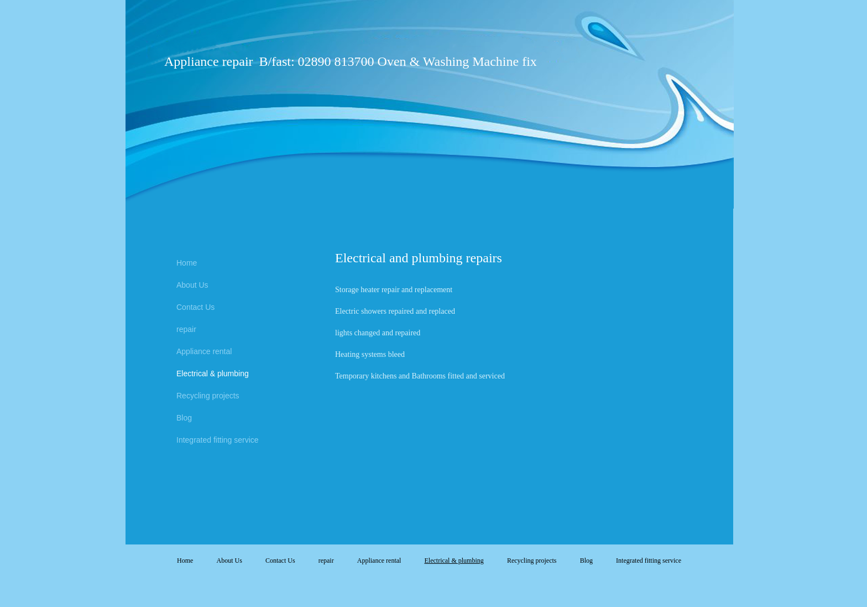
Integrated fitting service (217, 439)
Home (186, 262)
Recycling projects (207, 395)
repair (186, 329)
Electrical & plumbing (212, 373)
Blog (184, 417)
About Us (192, 285)
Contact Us (195, 307)
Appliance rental (204, 351)
